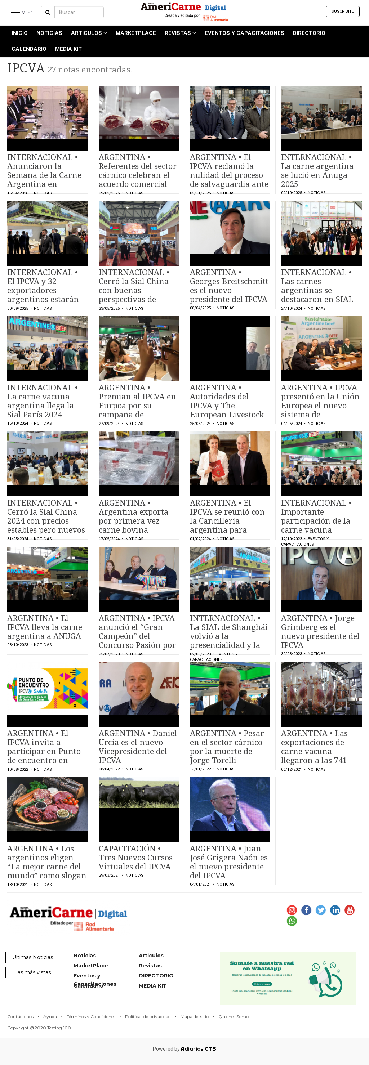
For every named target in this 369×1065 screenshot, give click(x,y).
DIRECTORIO (309, 33)
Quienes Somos (234, 1016)
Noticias (49, 33)
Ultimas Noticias (32, 957)
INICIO (20, 33)
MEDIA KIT (68, 49)
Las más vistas (32, 972)
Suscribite (343, 11)
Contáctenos (20, 1016)
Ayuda (50, 1016)
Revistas (180, 33)
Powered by (184, 1049)
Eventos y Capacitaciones (244, 33)
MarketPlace (136, 33)
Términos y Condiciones (91, 1016)
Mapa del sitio (195, 1016)
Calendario (29, 49)
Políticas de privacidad (148, 1016)
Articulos (89, 33)
